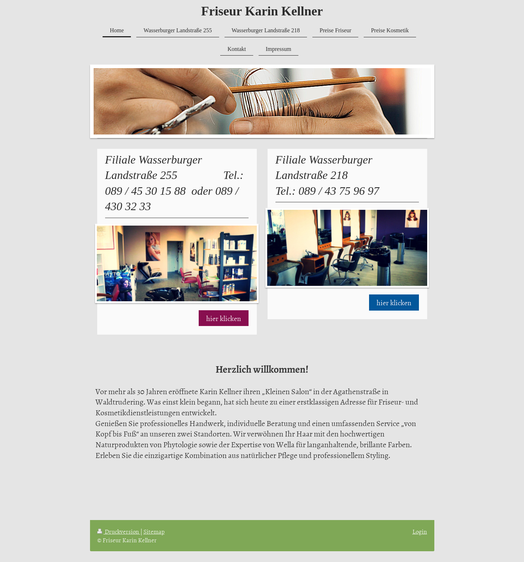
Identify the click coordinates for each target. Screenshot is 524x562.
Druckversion (118, 531)
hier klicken (223, 318)
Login (419, 531)
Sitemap (154, 531)
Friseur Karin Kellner (262, 11)
